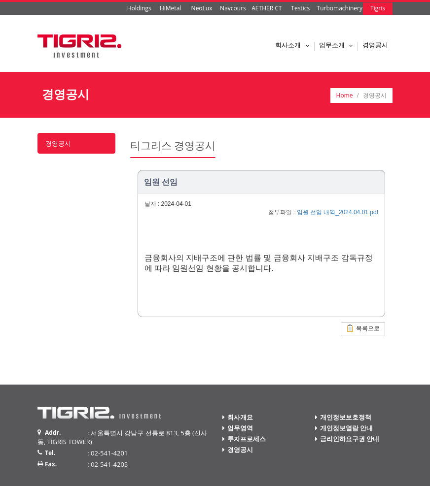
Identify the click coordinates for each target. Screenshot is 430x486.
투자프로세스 (246, 438)
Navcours (233, 8)
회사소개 (294, 44)
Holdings (139, 8)
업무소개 (338, 44)
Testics (300, 8)
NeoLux (202, 8)
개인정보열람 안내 (346, 427)
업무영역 (240, 427)
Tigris (377, 8)
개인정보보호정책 (345, 417)
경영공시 (375, 44)
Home (344, 95)
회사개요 (240, 417)
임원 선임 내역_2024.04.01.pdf (337, 212)
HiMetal (170, 8)
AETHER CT (266, 8)
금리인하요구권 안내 (349, 438)
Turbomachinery (339, 8)
